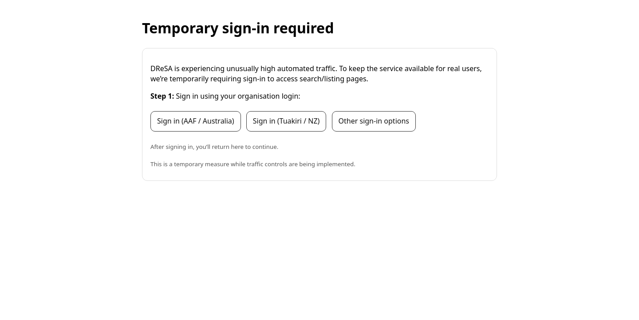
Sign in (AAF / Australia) (195, 121)
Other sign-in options (374, 121)
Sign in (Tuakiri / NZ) (286, 121)
